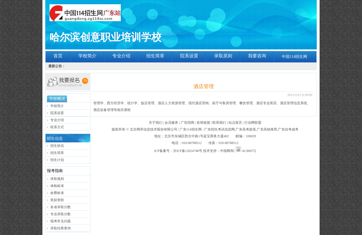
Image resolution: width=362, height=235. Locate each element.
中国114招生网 (294, 57)
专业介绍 (121, 55)
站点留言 (235, 123)
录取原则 (223, 55)
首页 (58, 55)
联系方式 (57, 127)
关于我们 (155, 123)
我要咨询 (257, 55)
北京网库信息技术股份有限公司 (153, 129)
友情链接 (203, 123)
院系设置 (189, 55)
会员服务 (171, 123)
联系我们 (219, 123)
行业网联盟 (252, 123)
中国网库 (227, 151)
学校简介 (87, 55)
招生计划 (57, 160)
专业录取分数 (60, 214)
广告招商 (187, 123)
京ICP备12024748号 (187, 151)
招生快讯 (57, 146)
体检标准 (57, 186)
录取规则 (57, 179)
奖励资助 (57, 200)
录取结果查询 (60, 228)
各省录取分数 (60, 207)
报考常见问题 (60, 221)
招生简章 (155, 55)
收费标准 (57, 193)
